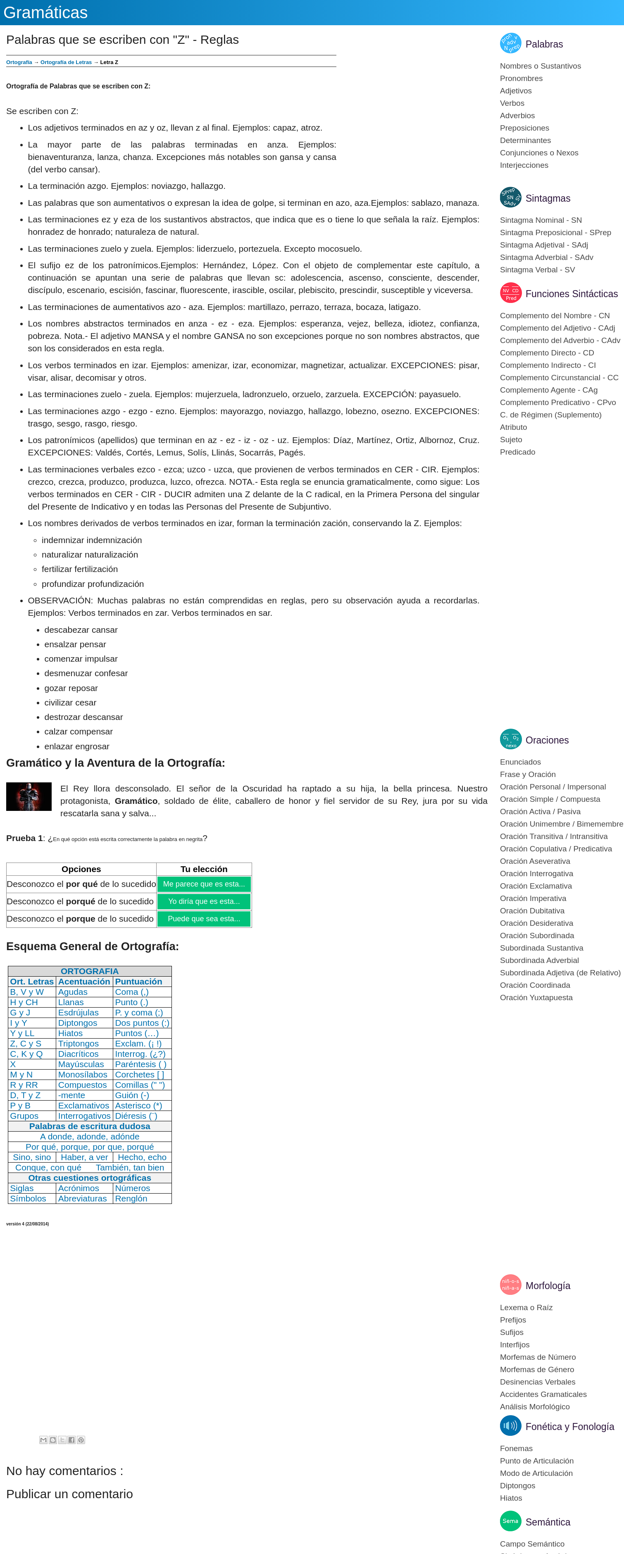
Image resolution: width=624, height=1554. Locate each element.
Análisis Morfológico (535, 1406)
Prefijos (513, 1320)
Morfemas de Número (538, 1357)
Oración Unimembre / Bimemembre (562, 824)
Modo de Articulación (536, 1473)
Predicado (518, 452)
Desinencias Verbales (538, 1382)
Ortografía (19, 62)
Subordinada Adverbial (539, 960)
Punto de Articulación (537, 1460)
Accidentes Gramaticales (543, 1394)
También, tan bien (130, 1167)
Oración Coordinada (535, 985)
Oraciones (547, 740)
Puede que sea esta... (204, 919)
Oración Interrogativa (536, 873)
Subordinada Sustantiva (542, 948)
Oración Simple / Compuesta (550, 799)
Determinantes (525, 140)
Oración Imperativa (533, 898)
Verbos (512, 103)
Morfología (548, 1285)
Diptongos (518, 1485)
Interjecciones (524, 165)
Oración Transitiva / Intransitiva (554, 836)
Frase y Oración (528, 774)
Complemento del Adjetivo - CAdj (557, 328)
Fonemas (516, 1448)
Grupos (24, 1115)
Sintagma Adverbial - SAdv (546, 257)
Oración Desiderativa (536, 923)
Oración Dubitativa (532, 910)
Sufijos (512, 1332)
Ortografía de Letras (66, 62)
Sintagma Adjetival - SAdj (544, 245)
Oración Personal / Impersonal (553, 786)
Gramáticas (45, 12)
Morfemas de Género (537, 1369)
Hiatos (511, 1498)
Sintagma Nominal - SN (541, 220)
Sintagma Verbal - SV (537, 269)
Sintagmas (548, 198)
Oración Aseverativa (535, 861)
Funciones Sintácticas (572, 293)
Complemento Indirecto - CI (548, 365)
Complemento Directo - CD (547, 352)
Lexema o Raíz (526, 1307)
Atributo (513, 427)
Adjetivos (516, 90)
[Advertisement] (412, 113)
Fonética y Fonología (570, 1426)
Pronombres (521, 78)
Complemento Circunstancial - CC (559, 377)
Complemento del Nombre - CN (555, 315)
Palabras (544, 44)
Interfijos (515, 1344)
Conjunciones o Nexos (539, 152)
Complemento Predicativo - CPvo (558, 402)
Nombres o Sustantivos (540, 66)
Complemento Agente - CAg (549, 390)
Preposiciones (524, 128)
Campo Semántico (532, 1544)
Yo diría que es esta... (203, 901)
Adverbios (517, 115)
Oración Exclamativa (536, 886)
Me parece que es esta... (204, 884)
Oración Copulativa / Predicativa (556, 848)
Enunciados (520, 762)
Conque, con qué (48, 1167)
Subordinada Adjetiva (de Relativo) (560, 972)
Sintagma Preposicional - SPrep (555, 232)
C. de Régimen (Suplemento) (551, 414)
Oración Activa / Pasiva (540, 811)
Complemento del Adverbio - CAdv (560, 340)
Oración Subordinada (537, 935)
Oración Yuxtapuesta (536, 997)
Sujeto (511, 439)
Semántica (548, 1522)
